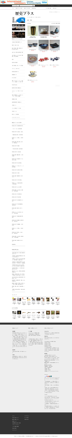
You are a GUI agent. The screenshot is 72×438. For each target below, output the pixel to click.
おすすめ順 (53, 23)
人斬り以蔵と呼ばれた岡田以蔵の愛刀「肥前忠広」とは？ (18, 278)
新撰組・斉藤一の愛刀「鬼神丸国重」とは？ (18, 287)
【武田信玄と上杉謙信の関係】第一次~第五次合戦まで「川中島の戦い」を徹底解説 (18, 262)
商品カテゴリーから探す (18, 8)
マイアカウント (26, 415)
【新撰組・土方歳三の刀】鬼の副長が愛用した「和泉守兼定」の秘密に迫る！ (18, 259)
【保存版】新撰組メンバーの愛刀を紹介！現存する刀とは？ (18, 268)
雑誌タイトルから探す (26, 8)
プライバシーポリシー (15, 424)
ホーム (13, 8)
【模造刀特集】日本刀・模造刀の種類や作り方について (18, 253)
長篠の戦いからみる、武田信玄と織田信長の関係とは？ (18, 271)
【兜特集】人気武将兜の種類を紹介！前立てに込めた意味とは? (18, 256)
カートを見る (26, 417)
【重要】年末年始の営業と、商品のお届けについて (18, 290)
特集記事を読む (33, 8)
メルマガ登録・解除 (48, 8)
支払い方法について (15, 417)
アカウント (52, 5)
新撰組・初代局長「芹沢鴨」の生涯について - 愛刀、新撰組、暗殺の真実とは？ (18, 284)
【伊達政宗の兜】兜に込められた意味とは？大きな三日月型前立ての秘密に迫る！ (18, 265)
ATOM (15, 428)
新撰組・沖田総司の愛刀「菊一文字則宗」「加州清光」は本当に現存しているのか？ (18, 275)
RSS (13, 428)
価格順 (57, 23)
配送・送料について (15, 419)
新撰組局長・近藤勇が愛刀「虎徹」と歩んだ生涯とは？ (18, 281)
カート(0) (58, 5)
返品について (14, 421)
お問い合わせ (54, 8)
